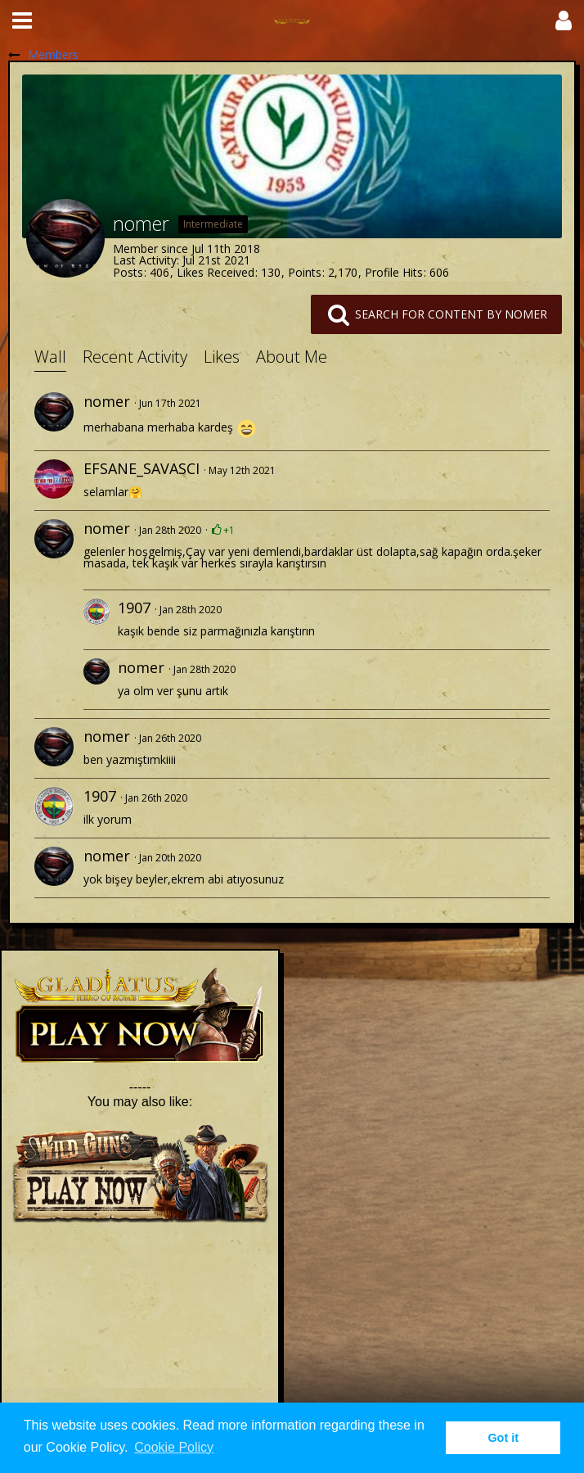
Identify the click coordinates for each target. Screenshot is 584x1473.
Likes (222, 357)
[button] (22, 20)
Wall (50, 357)
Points (304, 272)
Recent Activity (135, 357)
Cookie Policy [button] (173, 1447)
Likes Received (215, 272)
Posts (128, 272)
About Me (291, 357)
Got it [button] (503, 1437)
